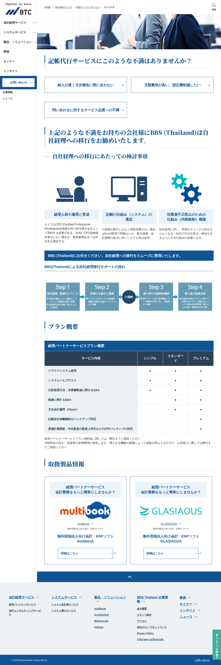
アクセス (142, 620)
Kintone (98, 627)
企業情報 (8, 92)
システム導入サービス (64, 610)
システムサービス (64, 597)
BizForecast (101, 620)
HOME (47, 7)
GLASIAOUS (169, 523)
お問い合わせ (18, 82)
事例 (183, 597)
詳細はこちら (73, 553)
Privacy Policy (145, 633)
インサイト (187, 610)
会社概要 (142, 608)
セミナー (186, 603)
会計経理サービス (63, 7)
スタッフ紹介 (144, 614)
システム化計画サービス (65, 604)
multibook (83, 523)
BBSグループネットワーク (152, 627)
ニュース (8, 98)
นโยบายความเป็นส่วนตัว (150, 639)
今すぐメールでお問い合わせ (217, 644)
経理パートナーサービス (88, 7)
